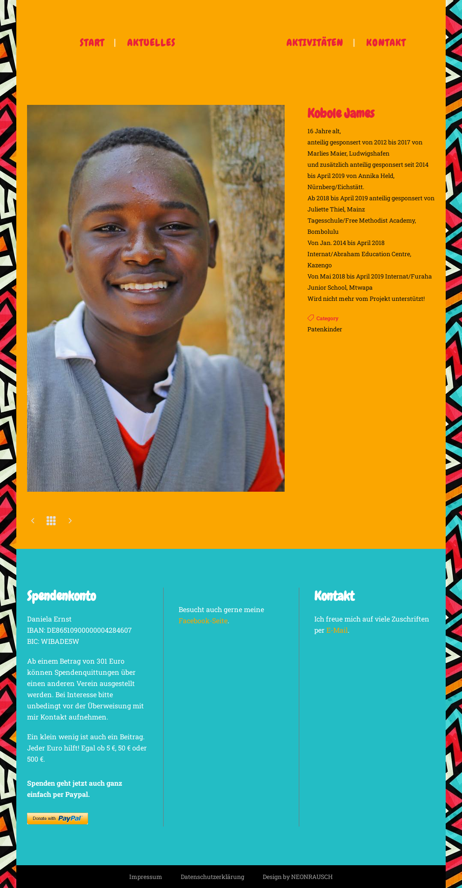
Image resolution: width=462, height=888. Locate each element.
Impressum (145, 877)
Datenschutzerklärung (212, 877)
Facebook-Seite (203, 620)
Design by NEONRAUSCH (298, 877)
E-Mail (337, 629)
